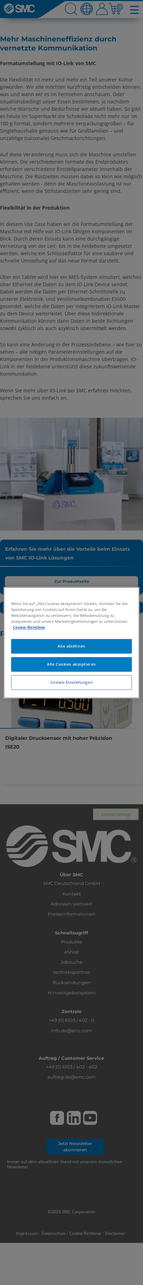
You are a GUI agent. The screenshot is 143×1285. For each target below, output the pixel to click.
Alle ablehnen (71, 646)
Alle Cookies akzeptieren (71, 664)
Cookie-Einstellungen (71, 682)
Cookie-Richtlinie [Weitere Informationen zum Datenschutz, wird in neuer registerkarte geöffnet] (29, 627)
